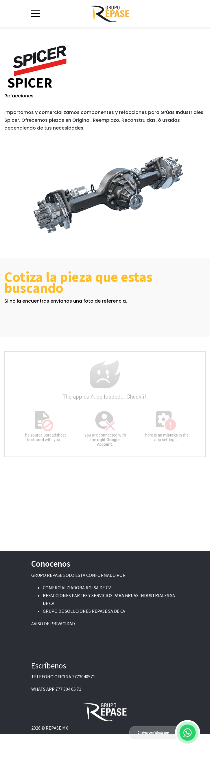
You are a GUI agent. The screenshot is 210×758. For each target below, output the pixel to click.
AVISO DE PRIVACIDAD (53, 623)
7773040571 (83, 676)
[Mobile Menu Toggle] (35, 13)
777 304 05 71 (68, 689)
